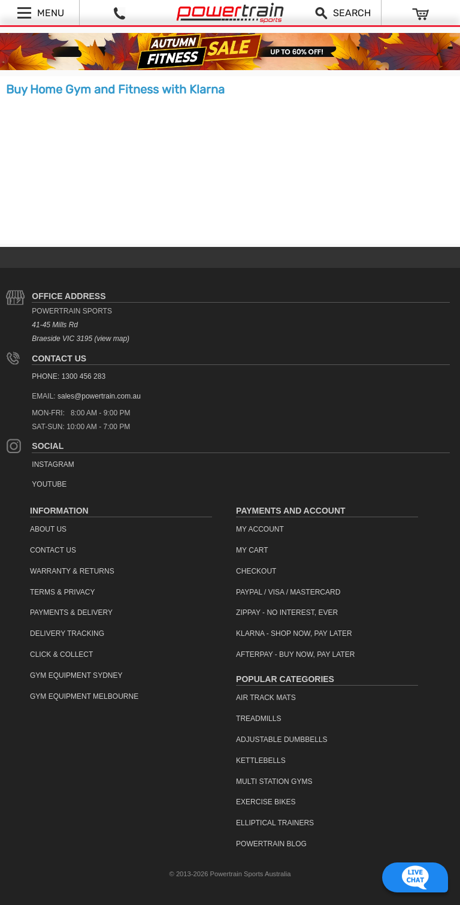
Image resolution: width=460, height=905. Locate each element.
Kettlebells (261, 760)
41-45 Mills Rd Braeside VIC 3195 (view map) (80, 332)
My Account (260, 529)
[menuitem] (121, 529)
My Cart (252, 550)
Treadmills (258, 718)
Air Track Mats (266, 697)
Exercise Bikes (265, 802)
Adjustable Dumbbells (282, 739)
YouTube (49, 484)
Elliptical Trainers (275, 823)
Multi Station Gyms (274, 781)
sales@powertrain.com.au (99, 396)
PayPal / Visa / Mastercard (288, 592)
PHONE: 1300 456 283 (68, 376)
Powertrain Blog (271, 844)
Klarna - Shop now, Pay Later (294, 633)
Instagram (53, 464)
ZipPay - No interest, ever (287, 612)
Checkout (256, 571)
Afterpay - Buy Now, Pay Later (295, 654)
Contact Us (59, 358)
